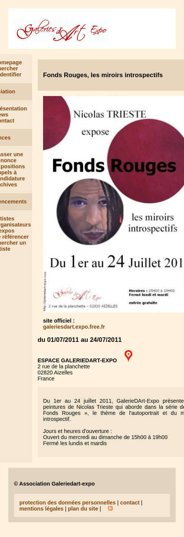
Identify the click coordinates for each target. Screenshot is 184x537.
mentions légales (41, 509)
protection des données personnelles (67, 503)
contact (129, 503)
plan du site (83, 509)
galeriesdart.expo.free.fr (74, 327)
